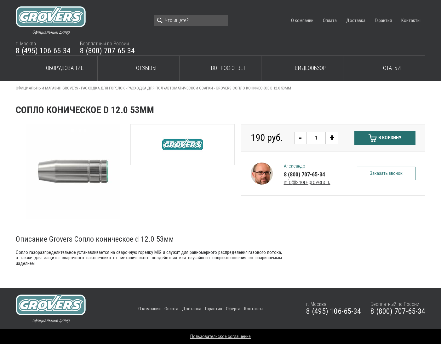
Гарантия (383, 20)
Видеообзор (310, 68)
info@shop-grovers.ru (307, 182)
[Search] (191, 20)
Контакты (411, 20)
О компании (302, 20)
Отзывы (146, 68)
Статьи (392, 68)
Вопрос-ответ (228, 68)
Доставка (355, 20)
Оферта (233, 309)
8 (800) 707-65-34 (107, 50)
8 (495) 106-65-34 (43, 50)
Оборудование (64, 68)
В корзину (389, 137)
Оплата (330, 20)
